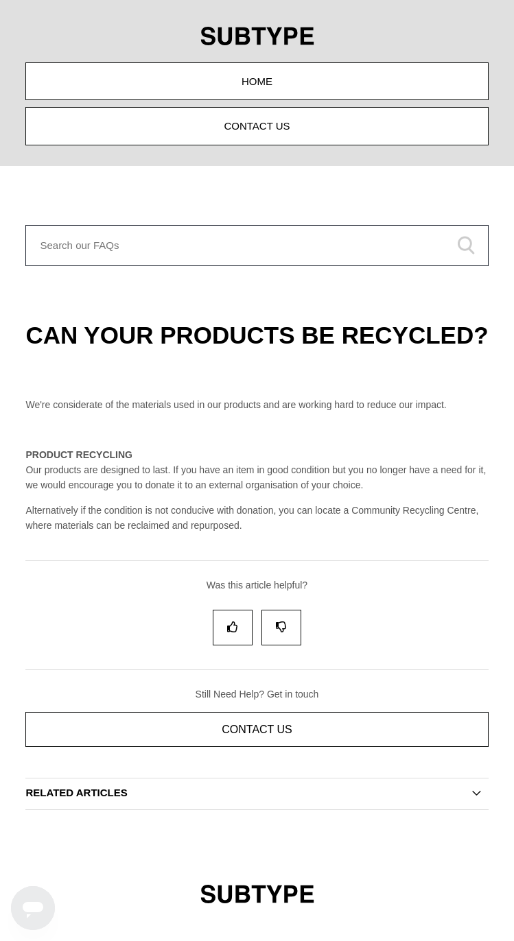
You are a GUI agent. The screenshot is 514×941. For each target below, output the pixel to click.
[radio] (233, 627)
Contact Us (257, 126)
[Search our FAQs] (256, 245)
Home (257, 81)
